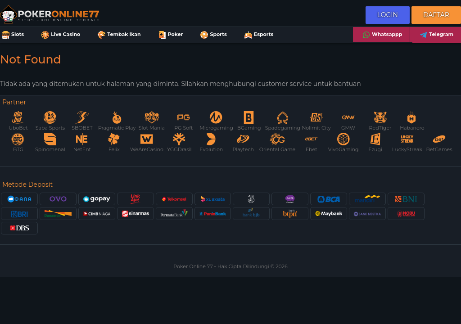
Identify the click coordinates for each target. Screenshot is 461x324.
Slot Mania (152, 121)
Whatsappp (381, 34)
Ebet (311, 143)
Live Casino (60, 34)
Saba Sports (50, 121)
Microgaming (216, 121)
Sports (212, 34)
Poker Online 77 (193, 266)
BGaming (249, 121)
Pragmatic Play (117, 121)
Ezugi (375, 143)
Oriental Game (277, 143)
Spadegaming (282, 121)
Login (387, 15)
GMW (348, 121)
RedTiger (380, 121)
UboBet (18, 121)
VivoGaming (343, 143)
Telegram (435, 34)
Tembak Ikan (118, 34)
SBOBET (82, 121)
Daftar (436, 15)
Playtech (243, 143)
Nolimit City (316, 121)
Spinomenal (50, 143)
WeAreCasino (146, 143)
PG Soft (183, 121)
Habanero (412, 121)
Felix (114, 143)
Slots (12, 34)
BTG (18, 143)
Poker (170, 34)
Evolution (211, 143)
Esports (258, 34)
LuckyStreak (407, 143)
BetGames (439, 143)
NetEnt (82, 143)
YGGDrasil (179, 143)
